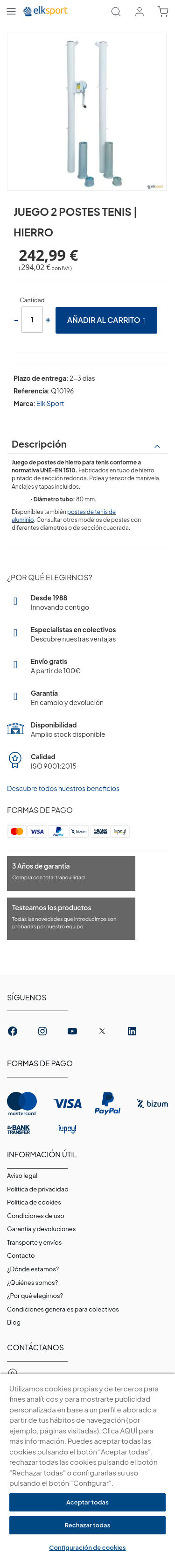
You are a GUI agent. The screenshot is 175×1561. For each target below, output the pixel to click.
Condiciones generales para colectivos (63, 1309)
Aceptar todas (87, 1502)
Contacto (21, 1255)
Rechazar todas (87, 1525)
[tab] (87, 444)
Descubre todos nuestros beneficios (63, 788)
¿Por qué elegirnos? (35, 1295)
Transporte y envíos (34, 1242)
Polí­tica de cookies (34, 1202)
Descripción (39, 443)
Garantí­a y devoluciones (41, 1229)
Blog (14, 1322)
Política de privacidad (38, 1189)
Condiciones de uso (35, 1215)
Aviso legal (22, 1175)
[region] (87, 1467)
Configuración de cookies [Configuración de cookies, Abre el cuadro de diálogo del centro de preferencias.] (87, 1547)
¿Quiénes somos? (32, 1282)
